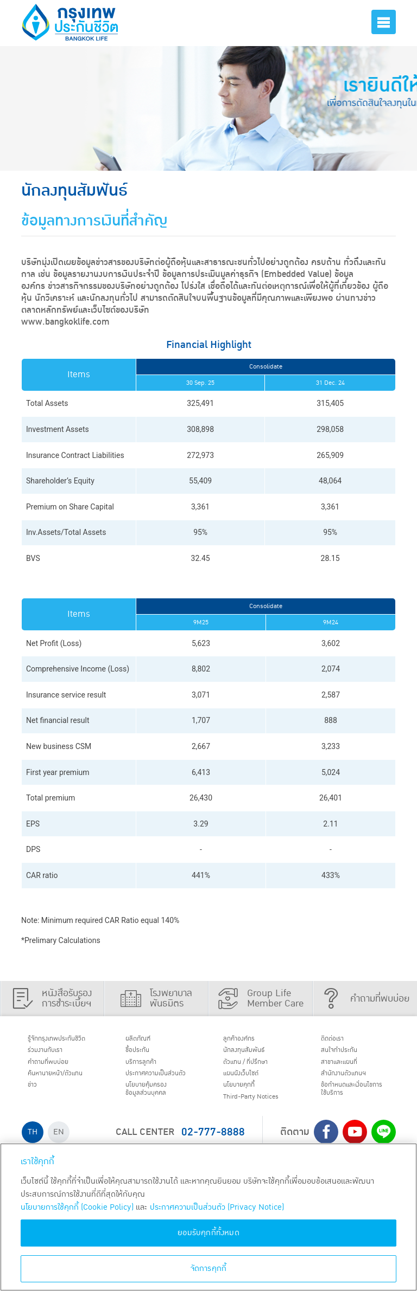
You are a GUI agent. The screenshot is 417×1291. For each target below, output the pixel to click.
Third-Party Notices (262, 1109)
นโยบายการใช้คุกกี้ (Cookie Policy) (77, 1207)
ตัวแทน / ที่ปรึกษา (254, 1067)
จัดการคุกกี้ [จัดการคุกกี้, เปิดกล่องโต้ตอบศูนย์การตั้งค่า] (209, 1268)
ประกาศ (153, 1087)
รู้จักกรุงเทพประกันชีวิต (66, 1040)
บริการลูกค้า (147, 1067)
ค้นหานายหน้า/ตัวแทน (66, 1081)
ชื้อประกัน (143, 1053)
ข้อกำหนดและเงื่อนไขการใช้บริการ (355, 1100)
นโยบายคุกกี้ (245, 1095)
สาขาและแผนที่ (347, 1067)
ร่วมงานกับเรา (52, 1053)
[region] (208, 1217)
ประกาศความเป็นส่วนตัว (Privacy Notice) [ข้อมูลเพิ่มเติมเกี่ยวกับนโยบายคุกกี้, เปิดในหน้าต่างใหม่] (217, 1207)
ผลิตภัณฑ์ (144, 1040)
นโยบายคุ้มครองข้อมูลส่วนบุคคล (154, 1110)
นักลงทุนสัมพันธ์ (252, 1053)
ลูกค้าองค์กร (245, 1040)
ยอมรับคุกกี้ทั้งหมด (208, 1233)
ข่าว (36, 1095)
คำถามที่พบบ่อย (56, 1067)
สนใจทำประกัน (346, 1053)
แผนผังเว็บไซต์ (248, 1081)
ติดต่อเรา (337, 1040)
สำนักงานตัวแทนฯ (352, 1081)
